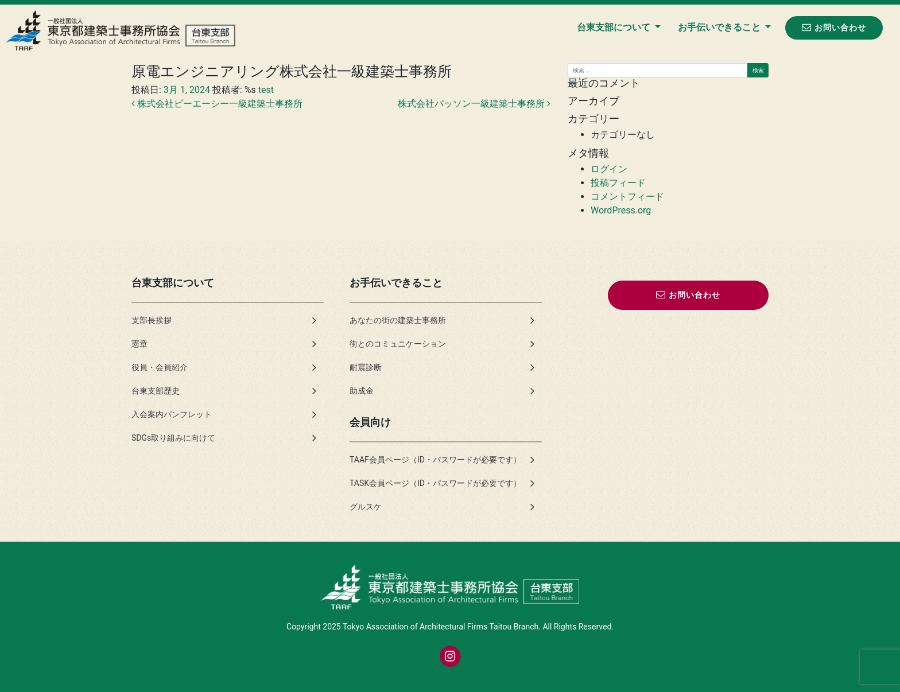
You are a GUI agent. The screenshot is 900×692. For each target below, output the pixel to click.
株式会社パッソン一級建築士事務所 (474, 103)
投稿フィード (618, 182)
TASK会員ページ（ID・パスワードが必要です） (435, 483)
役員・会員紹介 (159, 367)
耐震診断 (366, 367)
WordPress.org (621, 210)
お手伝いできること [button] (720, 27)
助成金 (362, 390)
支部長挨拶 (151, 320)
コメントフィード (627, 196)
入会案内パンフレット (171, 414)
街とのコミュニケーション (398, 343)
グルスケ (366, 506)
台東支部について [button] (615, 27)
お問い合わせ (834, 27)
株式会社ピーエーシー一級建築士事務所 (216, 103)
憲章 (139, 343)
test (265, 89)
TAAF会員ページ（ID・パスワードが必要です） (435, 459)
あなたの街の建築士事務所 (398, 320)
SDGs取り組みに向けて (173, 437)
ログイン (609, 169)
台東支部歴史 (155, 390)
